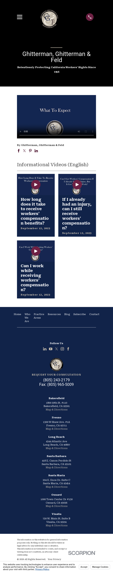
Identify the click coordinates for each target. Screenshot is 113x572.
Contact (94, 314)
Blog (67, 314)
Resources (54, 314)
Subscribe (79, 314)
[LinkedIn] (44, 349)
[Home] (56, 365)
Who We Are (27, 317)
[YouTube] (50, 349)
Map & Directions (57, 409)
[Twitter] (56, 349)
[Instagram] (62, 349)
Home (17, 314)
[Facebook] (68, 349)
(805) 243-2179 (56, 380)
